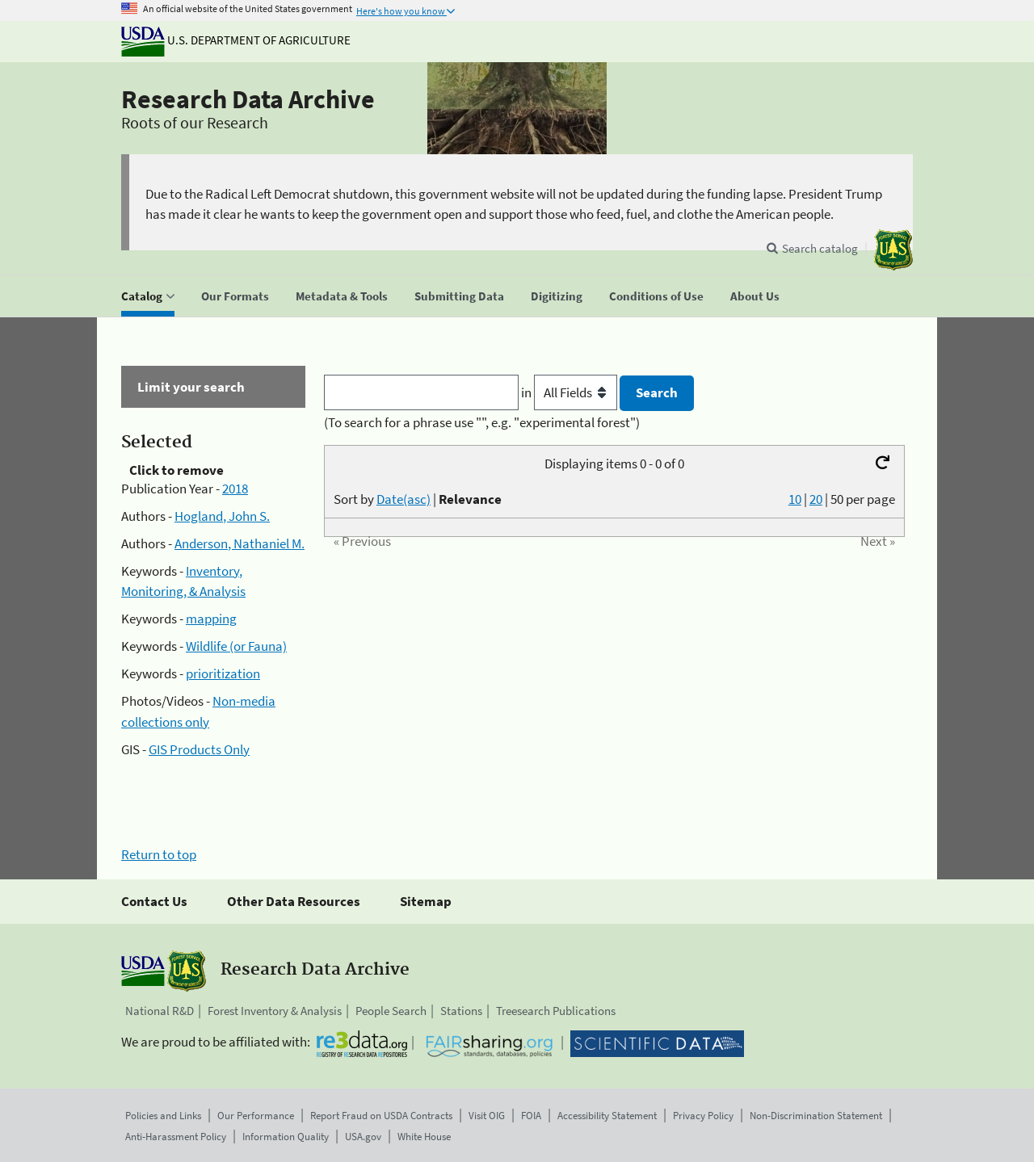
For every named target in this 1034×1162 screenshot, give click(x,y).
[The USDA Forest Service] (893, 250)
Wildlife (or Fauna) (236, 646)
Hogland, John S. (222, 516)
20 (815, 499)
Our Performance (255, 1115)
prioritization (223, 673)
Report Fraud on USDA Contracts (381, 1115)
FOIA (531, 1115)
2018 (235, 488)
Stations (461, 1010)
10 (794, 499)
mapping (211, 618)
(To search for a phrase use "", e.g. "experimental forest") (482, 422)
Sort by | (418, 499)
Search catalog (820, 248)
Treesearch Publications (556, 1010)
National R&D (159, 1010)
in (570, 392)
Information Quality (285, 1136)
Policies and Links (163, 1115)
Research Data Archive (248, 99)
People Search (391, 1010)
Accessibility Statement (607, 1115)
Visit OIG (487, 1115)
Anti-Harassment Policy (175, 1136)
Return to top (158, 854)
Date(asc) (403, 499)
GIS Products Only (199, 749)
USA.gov (363, 1136)
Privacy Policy (703, 1115)
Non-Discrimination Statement (816, 1115)
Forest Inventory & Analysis (275, 1010)
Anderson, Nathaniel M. (239, 543)
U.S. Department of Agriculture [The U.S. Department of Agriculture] (236, 40)
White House (424, 1136)
